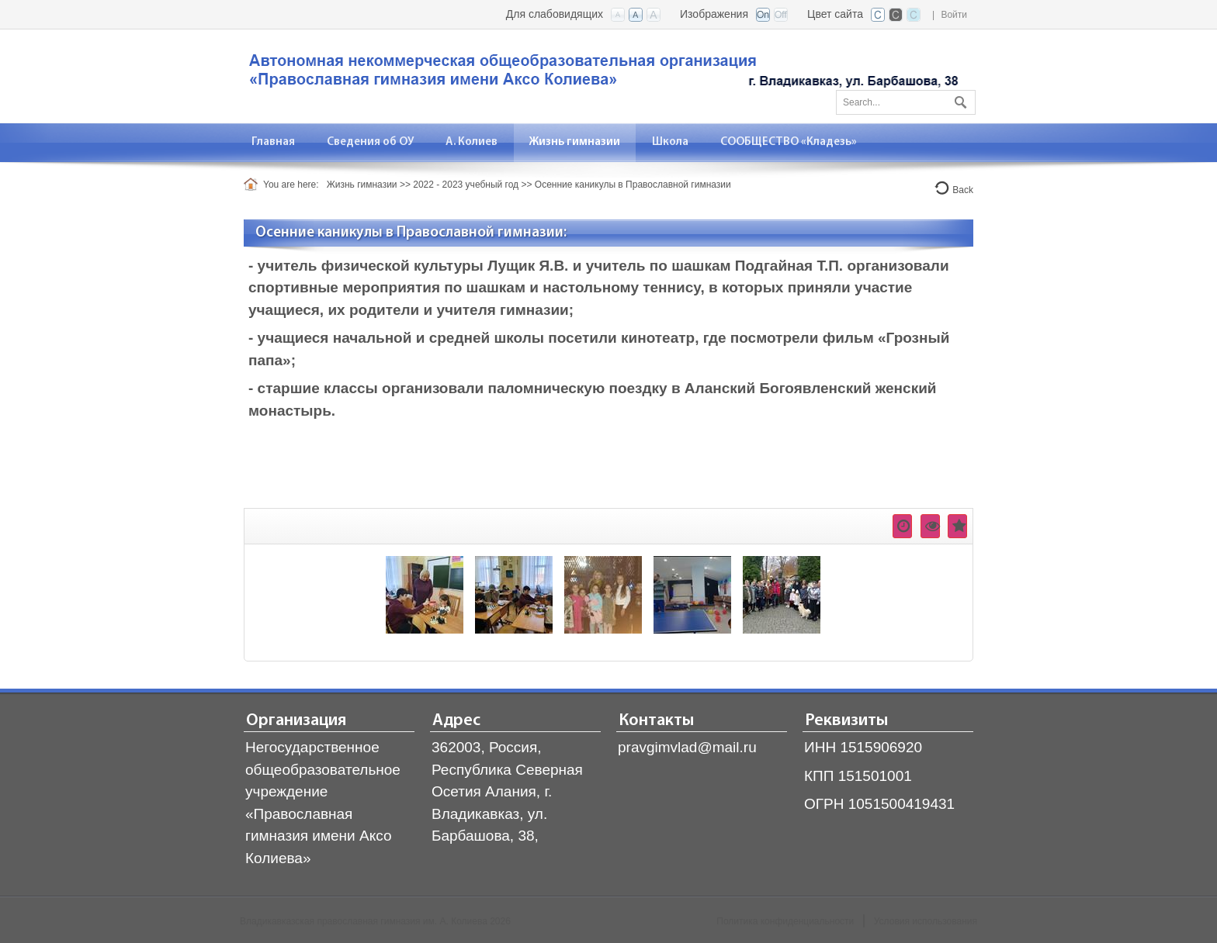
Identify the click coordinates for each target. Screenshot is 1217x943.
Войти (954, 14)
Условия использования (925, 921)
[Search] (906, 102)
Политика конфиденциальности (785, 921)
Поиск (958, 99)
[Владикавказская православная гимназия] (601, 75)
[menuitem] (273, 142)
